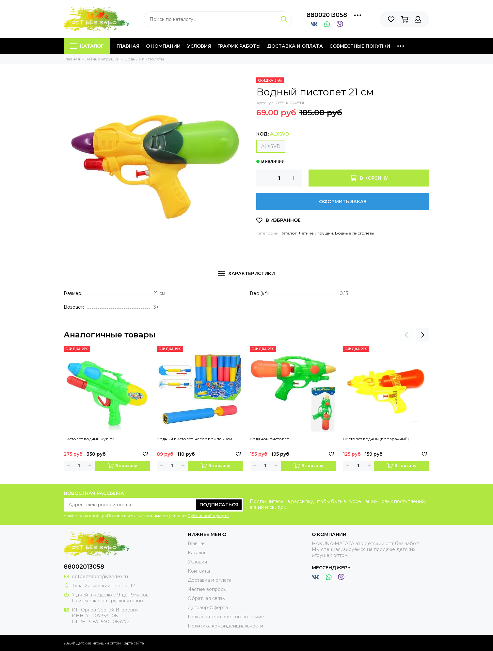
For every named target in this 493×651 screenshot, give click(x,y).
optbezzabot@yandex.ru (100, 576)
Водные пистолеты (354, 233)
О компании (163, 46)
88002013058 (327, 15)
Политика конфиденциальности (225, 626)
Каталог (86, 46)
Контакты (199, 571)
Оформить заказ (343, 201)
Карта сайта (133, 643)
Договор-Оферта (208, 607)
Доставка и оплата (295, 46)
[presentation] (406, 334)
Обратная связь (206, 598)
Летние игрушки (316, 233)
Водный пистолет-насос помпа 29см (194, 438)
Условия (199, 46)
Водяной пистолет (269, 438)
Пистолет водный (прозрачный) (376, 438)
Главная (128, 46)
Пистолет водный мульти (89, 438)
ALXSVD (270, 146)
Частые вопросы (207, 589)
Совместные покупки (359, 46)
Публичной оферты (208, 515)
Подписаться (218, 505)
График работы (239, 46)
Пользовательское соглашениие (226, 617)
